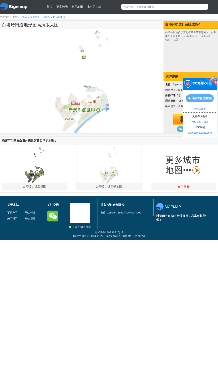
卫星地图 (62, 6)
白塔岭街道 (59, 17)
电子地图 (77, 6)
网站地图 (30, 218)
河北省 (23, 17)
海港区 (46, 17)
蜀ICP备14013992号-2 (109, 232)
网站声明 (30, 212)
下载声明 (12, 212)
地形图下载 (94, 6)
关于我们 (12, 218)
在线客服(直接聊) (80, 226)
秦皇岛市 (35, 17)
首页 (50, 6)
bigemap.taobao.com (200, 132)
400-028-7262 (200, 121)
